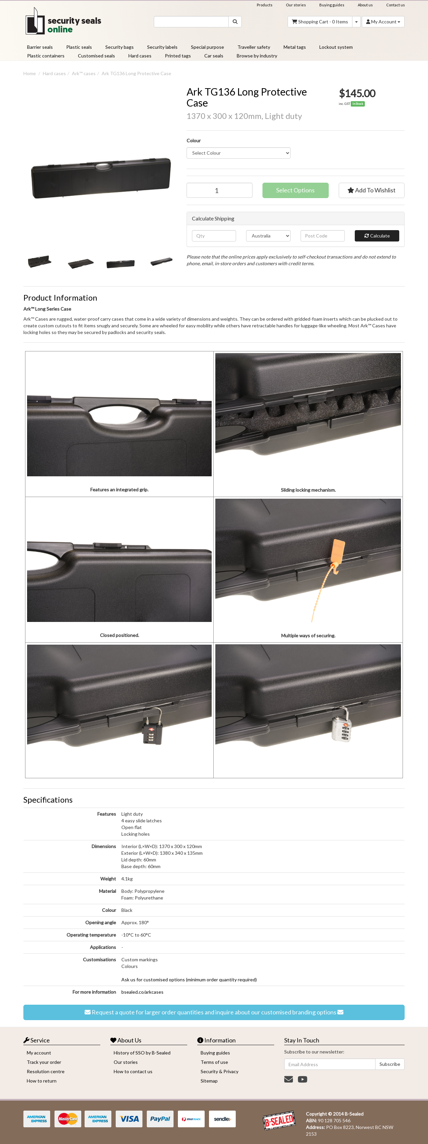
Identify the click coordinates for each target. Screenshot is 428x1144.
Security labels (162, 47)
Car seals (213, 55)
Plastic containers (46, 55)
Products (265, 5)
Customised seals (96, 55)
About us (365, 5)
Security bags (119, 47)
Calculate (377, 235)
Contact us (395, 5)
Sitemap (209, 1081)
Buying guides (331, 5)
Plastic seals (79, 47)
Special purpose (207, 47)
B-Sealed (354, 1114)
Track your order (44, 1062)
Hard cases (139, 55)
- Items (320, 21)
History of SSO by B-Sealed (142, 1052)
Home (29, 73)
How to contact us (133, 1071)
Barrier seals (40, 47)
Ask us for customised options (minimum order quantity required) (189, 979)
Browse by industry (257, 55)
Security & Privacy (219, 1071)
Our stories (296, 5)
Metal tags (295, 47)
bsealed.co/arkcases (142, 992)
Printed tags (178, 55)
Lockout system (336, 47)
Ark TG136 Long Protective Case (136, 73)
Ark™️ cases (84, 73)
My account (39, 1052)
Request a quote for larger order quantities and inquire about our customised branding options (214, 1012)
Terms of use (214, 1062)
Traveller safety (253, 47)
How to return (42, 1081)
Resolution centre (46, 1071)
